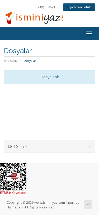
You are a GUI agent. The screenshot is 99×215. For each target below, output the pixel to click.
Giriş (41, 7)
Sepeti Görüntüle (79, 7)
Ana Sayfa (11, 61)
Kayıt (51, 7)
